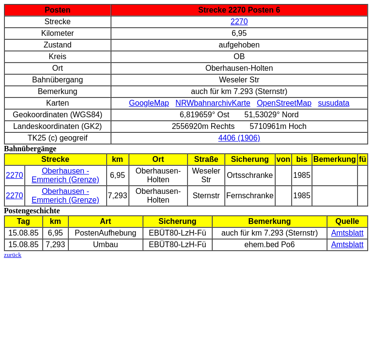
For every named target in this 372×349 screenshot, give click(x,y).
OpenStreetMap (284, 103)
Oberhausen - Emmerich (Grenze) (65, 175)
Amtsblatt (347, 233)
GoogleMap (149, 103)
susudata (333, 103)
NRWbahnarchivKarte (212, 103)
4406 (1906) (239, 138)
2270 (239, 21)
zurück (12, 254)
